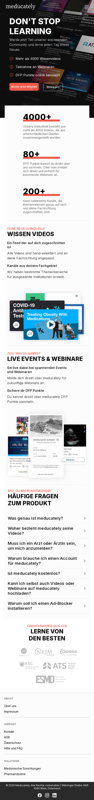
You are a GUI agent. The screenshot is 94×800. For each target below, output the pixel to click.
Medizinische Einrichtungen (22, 768)
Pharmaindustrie (15, 774)
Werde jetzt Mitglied (24, 86)
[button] (47, 518)
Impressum (11, 711)
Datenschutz (12, 742)
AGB (7, 737)
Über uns (10, 706)
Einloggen (53, 86)
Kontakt (9, 731)
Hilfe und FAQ (13, 748)
